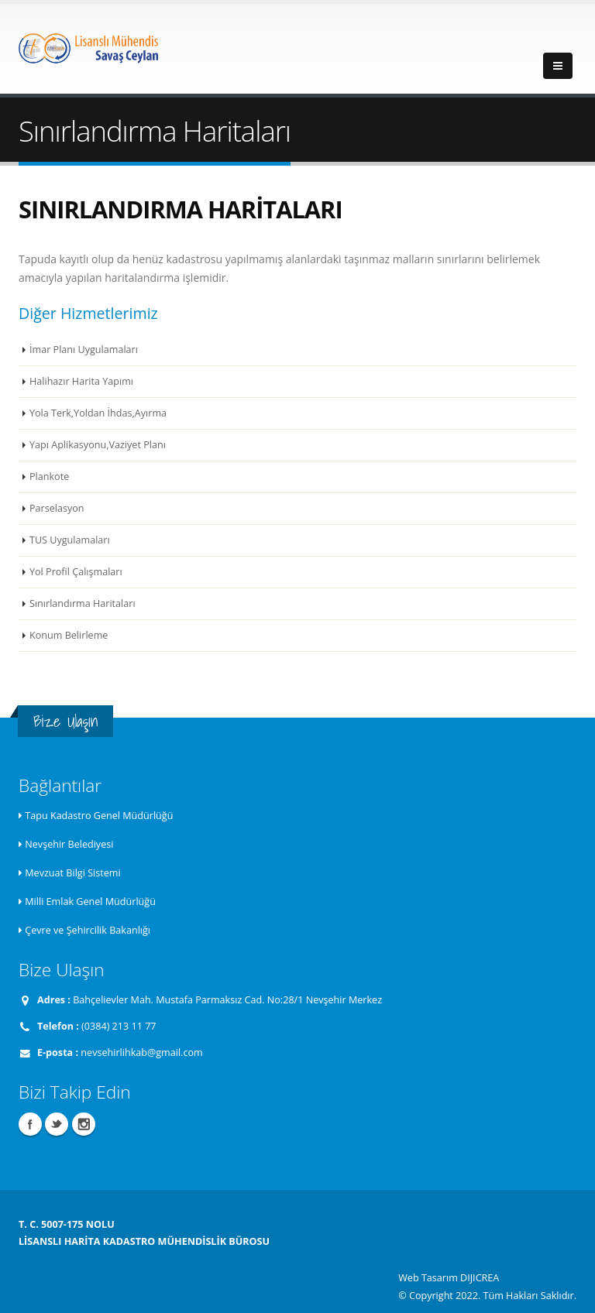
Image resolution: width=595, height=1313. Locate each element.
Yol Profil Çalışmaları (75, 571)
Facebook (30, 1124)
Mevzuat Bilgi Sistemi (72, 872)
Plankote (49, 476)
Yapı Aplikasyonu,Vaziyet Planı (97, 444)
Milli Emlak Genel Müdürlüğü (90, 901)
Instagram (83, 1124)
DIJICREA (479, 1277)
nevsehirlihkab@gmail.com (141, 1052)
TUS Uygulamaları (69, 540)
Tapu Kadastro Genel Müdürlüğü (99, 815)
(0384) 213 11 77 (118, 1026)
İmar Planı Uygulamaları (83, 349)
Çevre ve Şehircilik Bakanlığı (87, 930)
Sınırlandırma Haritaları (82, 603)
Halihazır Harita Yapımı (81, 381)
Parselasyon (56, 508)
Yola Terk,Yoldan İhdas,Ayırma (98, 413)
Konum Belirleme (68, 635)
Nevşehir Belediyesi (69, 844)
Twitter (56, 1124)
